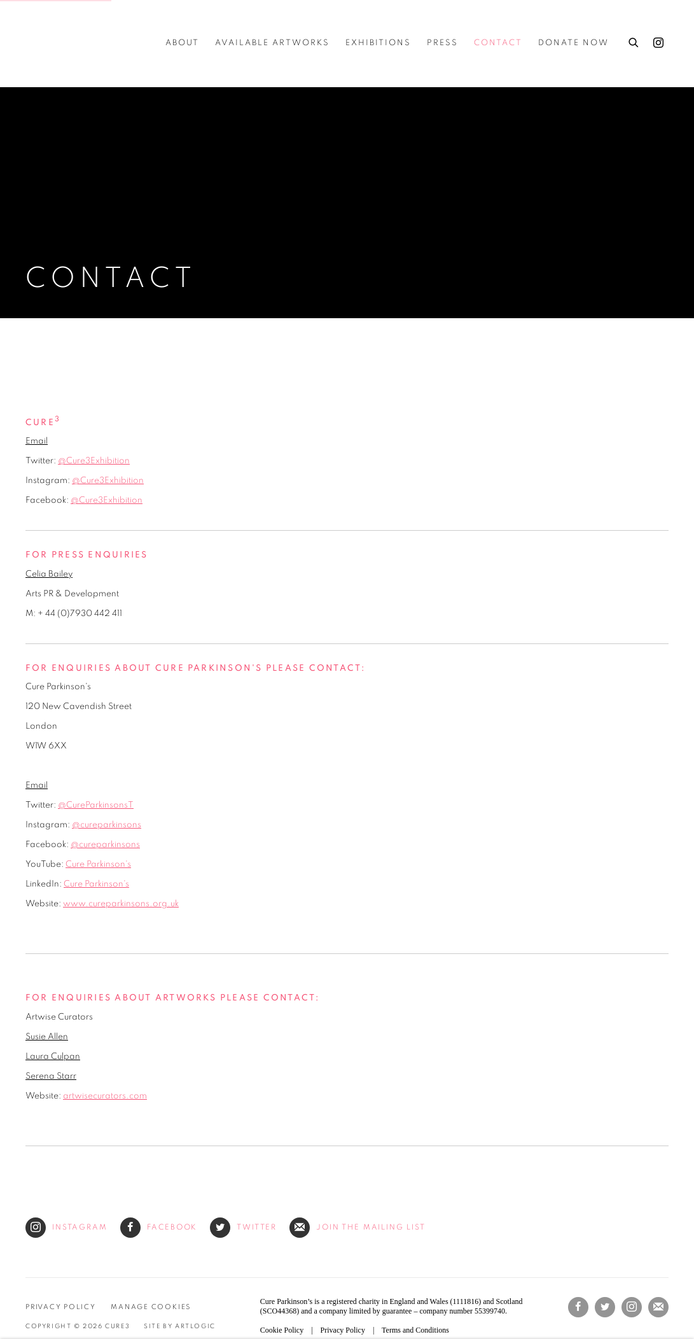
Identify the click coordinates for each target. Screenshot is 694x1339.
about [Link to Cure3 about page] (182, 43)
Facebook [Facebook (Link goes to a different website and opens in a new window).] (159, 1227)
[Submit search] (634, 40)
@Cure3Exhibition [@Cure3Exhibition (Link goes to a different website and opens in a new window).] (94, 460)
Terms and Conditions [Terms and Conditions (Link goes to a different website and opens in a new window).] (415, 1330)
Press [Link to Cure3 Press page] (442, 43)
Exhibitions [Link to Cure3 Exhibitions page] (378, 43)
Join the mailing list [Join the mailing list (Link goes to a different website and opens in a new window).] (357, 1227)
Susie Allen (46, 1036)
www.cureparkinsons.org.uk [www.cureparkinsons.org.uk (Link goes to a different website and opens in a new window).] (121, 903)
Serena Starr (50, 1076)
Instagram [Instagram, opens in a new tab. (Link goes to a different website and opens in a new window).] (658, 43)
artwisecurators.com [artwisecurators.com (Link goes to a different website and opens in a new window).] (105, 1095)
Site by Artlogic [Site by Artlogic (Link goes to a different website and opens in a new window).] (180, 1326)
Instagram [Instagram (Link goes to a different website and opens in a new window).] (66, 1227)
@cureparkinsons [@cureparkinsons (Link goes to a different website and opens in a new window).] (106, 824)
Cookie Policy (281, 1330)
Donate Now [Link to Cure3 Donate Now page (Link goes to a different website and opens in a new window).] (573, 43)
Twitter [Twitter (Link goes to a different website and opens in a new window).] (243, 1227)
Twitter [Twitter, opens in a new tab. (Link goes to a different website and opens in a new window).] (605, 1307)
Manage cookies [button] (151, 1306)
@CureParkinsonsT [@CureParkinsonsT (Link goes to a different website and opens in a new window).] (96, 805)
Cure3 (50, 43)
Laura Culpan (52, 1056)
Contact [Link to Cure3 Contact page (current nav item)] (498, 43)
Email (36, 441)
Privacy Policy (60, 1306)
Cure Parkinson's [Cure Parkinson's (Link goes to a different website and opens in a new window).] (98, 864)
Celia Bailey (49, 574)
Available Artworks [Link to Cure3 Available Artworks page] (272, 43)
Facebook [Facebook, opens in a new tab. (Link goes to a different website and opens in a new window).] (578, 1307)
